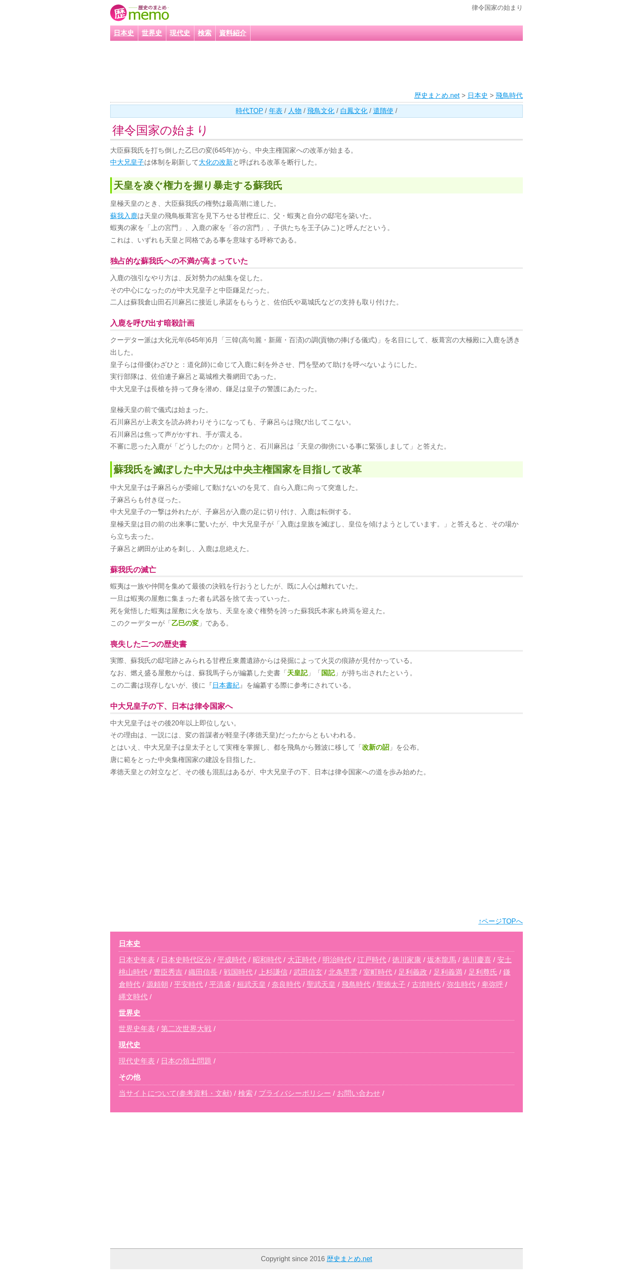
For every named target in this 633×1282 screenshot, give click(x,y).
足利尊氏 (482, 972)
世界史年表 (137, 1029)
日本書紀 (226, 685)
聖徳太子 (390, 985)
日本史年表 (137, 960)
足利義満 (447, 972)
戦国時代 (238, 972)
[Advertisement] (305, 66)
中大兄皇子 (127, 162)
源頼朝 (157, 985)
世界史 (152, 33)
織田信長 (202, 972)
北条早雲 (342, 972)
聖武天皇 (321, 985)
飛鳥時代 (509, 95)
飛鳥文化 (320, 110)
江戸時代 (371, 960)
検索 (204, 33)
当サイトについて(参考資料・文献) (175, 1093)
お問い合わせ (358, 1093)
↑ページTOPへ (500, 921)
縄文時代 (133, 997)
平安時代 (188, 985)
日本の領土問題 (186, 1061)
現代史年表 (137, 1061)
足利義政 (412, 972)
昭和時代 (267, 960)
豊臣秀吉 (168, 972)
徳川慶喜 (476, 960)
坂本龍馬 (441, 960)
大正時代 (302, 960)
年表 (275, 110)
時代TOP (249, 110)
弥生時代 (461, 985)
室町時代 (377, 972)
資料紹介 (232, 33)
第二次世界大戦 (186, 1029)
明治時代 (336, 960)
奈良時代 (286, 985)
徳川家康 (406, 960)
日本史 (124, 33)
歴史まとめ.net (437, 95)
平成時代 (231, 960)
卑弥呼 (492, 985)
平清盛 (220, 985)
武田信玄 (308, 972)
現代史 (180, 33)
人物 (295, 110)
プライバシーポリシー (295, 1093)
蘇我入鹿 (123, 215)
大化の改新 (216, 162)
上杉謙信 (273, 972)
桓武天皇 (251, 985)
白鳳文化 (354, 110)
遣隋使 (383, 110)
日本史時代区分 (186, 960)
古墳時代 (426, 985)
